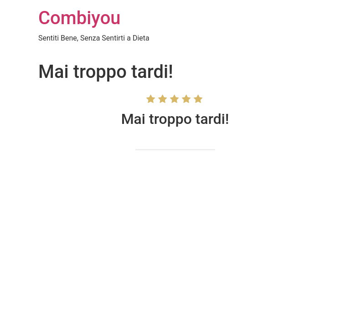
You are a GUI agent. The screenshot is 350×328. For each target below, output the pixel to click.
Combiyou (79, 18)
